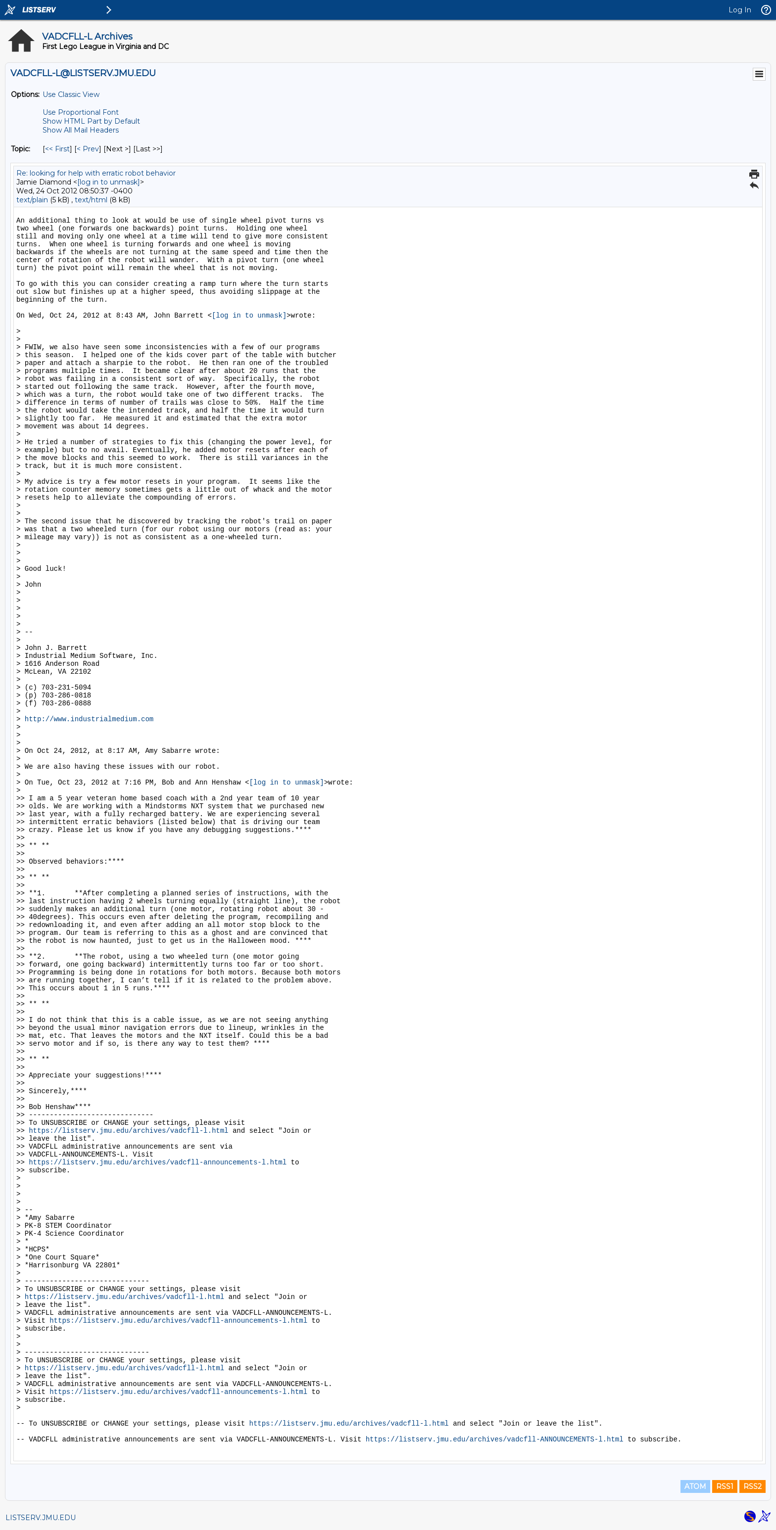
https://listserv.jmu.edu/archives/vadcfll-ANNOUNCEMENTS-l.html (495, 1439)
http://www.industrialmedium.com (89, 719)
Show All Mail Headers (81, 130)
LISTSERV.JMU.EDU (40, 1517)
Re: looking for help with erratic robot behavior (96, 173)
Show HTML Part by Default (91, 121)
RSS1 (724, 1486)
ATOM (695, 1486)
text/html (91, 199)
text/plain (32, 199)
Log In (739, 9)
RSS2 (752, 1486)
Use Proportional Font (81, 112)
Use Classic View (71, 94)
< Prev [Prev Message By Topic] (88, 148)
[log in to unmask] (108, 182)
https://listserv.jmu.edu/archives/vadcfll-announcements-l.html (158, 1162)
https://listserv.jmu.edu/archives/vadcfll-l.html (128, 1131)
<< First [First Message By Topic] (57, 148)
